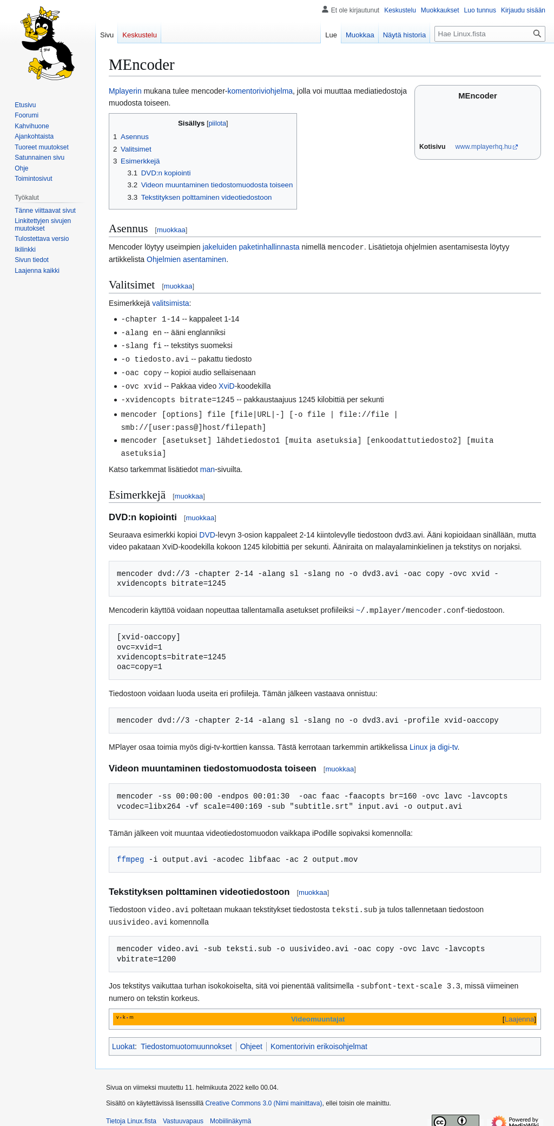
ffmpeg (130, 852)
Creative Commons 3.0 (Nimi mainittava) (263, 1094)
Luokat (123, 1037)
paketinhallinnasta (269, 247)
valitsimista (170, 302)
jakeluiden (220, 247)
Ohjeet (251, 1037)
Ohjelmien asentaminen (186, 258)
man (207, 463)
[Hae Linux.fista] (489, 34)
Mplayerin (125, 91)
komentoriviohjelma (260, 91)
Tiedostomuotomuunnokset (186, 1037)
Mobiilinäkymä (230, 1112)
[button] (37, 270)
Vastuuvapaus (183, 1112)
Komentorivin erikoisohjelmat (319, 1037)
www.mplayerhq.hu (484, 146)
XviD (227, 382)
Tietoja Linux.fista (131, 1112)
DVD (207, 528)
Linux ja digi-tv (433, 740)
